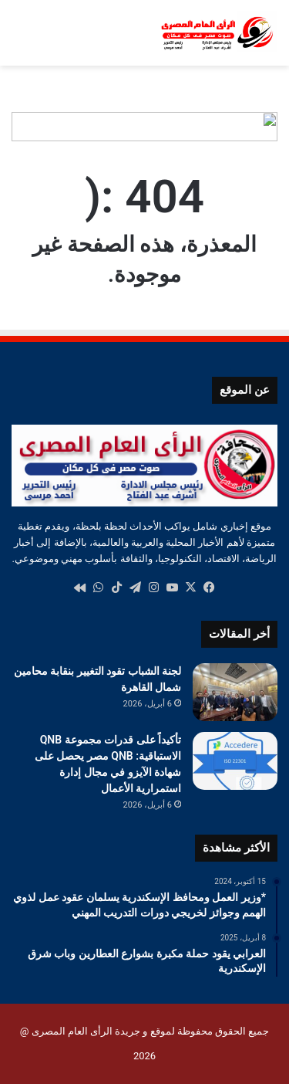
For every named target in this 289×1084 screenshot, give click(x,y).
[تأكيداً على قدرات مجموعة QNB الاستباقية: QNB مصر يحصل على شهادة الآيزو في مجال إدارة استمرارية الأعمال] (235, 761)
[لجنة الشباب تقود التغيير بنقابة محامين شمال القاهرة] (235, 692)
